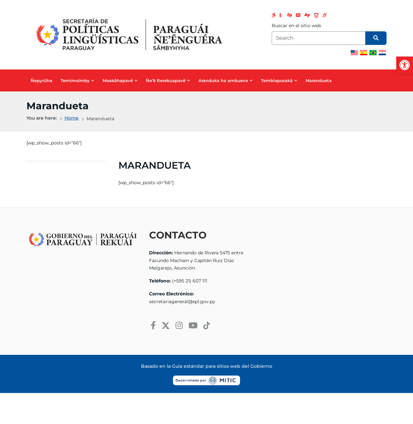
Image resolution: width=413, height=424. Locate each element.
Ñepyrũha (41, 80)
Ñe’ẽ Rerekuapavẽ (166, 80)
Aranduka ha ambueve (223, 80)
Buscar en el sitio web (296, 25)
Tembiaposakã (277, 80)
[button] (404, 65)
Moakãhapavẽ (118, 80)
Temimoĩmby (75, 80)
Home (72, 118)
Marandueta (319, 80)
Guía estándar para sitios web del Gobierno (222, 366)
